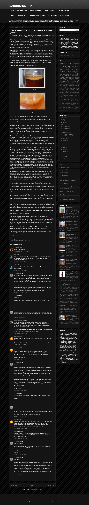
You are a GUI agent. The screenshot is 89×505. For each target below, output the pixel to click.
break (74, 100)
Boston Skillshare (74, 85)
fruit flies (70, 103)
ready (75, 106)
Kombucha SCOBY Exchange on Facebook (72, 316)
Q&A (43, 15)
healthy (74, 103)
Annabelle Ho (17, 273)
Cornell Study (62, 87)
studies (77, 89)
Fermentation (70, 95)
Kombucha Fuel (21, 6)
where (70, 73)
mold (68, 106)
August (65, 140)
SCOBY (32, 240)
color (63, 102)
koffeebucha (76, 88)
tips (73, 71)
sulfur (64, 107)
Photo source (36, 112)
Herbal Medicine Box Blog (66, 55)
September (66, 138)
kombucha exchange (64, 82)
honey (60, 104)
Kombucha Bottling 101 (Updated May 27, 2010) (72, 272)
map (65, 84)
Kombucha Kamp (63, 183)
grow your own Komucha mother (69, 70)
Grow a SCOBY (22, 15)
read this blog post (17, 21)
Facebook (66, 95)
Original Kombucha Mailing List (67, 191)
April (64, 149)
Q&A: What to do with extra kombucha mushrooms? (71, 261)
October (65, 130)
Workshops (74, 64)
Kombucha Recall (71, 87)
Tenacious (16, 336)
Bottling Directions (64, 10)
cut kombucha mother (72, 75)
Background (72, 92)
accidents (77, 99)
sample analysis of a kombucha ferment (39, 53)
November (65, 128)
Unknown (16, 419)
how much (64, 104)
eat (71, 88)
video (20, 179)
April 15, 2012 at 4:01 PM (20, 344)
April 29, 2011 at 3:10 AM (20, 307)
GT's (75, 95)
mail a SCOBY (71, 104)
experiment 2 (63, 77)
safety (67, 84)
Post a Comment (16, 478)
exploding (69, 102)
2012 (62, 120)
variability (72, 108)
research (72, 89)
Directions (62, 74)
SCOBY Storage (64, 15)
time (65, 108)
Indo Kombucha (63, 172)
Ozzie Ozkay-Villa (18, 347)
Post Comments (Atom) (35, 489)
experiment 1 (63, 73)
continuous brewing (73, 78)
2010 (62, 124)
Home (12, 10)
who (66, 110)
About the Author (22, 10)
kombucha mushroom (19, 240)
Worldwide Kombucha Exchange (67, 199)
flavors (66, 103)
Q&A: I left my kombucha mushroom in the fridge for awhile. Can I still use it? (68, 296)
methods (64, 106)
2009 (62, 159)
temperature (72, 84)
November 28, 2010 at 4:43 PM (21, 251)
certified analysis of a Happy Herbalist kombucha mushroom (24, 54)
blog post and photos (28, 232)
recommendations (63, 89)
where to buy (70, 74)
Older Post (51, 485)
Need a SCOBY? (34, 15)
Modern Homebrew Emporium (67, 186)
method (61, 106)
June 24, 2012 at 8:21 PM (20, 390)
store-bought (75, 73)
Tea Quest (62, 194)
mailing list (77, 104)
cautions (67, 88)
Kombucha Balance (64, 178)
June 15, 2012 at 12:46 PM (20, 359)
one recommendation (35, 137)
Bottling (77, 74)
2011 (62, 122)
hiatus (77, 103)
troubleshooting (63, 91)
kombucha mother (74, 82)
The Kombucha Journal (65, 196)
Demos (12, 15)
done (66, 102)
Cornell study (34, 124)
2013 (62, 117)
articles (71, 100)
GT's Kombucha (37, 188)
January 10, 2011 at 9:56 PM (20, 270)
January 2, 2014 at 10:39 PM (20, 454)
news (60, 78)
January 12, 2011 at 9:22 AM (20, 292)
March (64, 151)
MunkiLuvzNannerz (18, 320)
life (67, 104)
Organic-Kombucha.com (65, 188)
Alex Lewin (16, 247)
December (65, 126)
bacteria (37, 62)
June (64, 145)
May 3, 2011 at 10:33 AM (20, 317)
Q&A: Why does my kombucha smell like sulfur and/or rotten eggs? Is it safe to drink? (68, 284)
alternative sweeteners (64, 100)
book (68, 81)
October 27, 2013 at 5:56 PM (20, 402)
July (64, 142)
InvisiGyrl (16, 254)
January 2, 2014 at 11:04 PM (20, 474)
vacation (68, 108)
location (61, 84)
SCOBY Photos (52, 15)
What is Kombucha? (35, 10)
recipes (65, 78)
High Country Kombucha (46, 176)
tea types (68, 107)
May (64, 147)
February (65, 154)
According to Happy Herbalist (46, 54)
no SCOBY (71, 106)
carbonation (73, 81)
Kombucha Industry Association (67, 180)
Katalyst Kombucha (64, 175)
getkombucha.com (64, 167)
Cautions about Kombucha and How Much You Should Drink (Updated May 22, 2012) (72, 209)
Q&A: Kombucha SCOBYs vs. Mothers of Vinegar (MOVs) (68, 134)
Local (75, 98)
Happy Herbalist (63, 170)
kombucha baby (63, 80)
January (65, 156)
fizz (78, 81)
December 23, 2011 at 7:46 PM (21, 333)
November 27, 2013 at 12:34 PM (21, 428)
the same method (32, 152)
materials (70, 80)
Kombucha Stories (69, 98)
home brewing (65, 66)
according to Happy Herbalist (33, 173)
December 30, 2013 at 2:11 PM (21, 438)
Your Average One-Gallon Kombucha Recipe (71, 234)
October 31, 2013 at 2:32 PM (20, 416)
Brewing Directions (50, 10)
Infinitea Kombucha (69, 96)
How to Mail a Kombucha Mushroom (68, 305)
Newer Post (13, 485)
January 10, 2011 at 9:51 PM (20, 261)
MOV (26, 240)
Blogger (60, 501)
